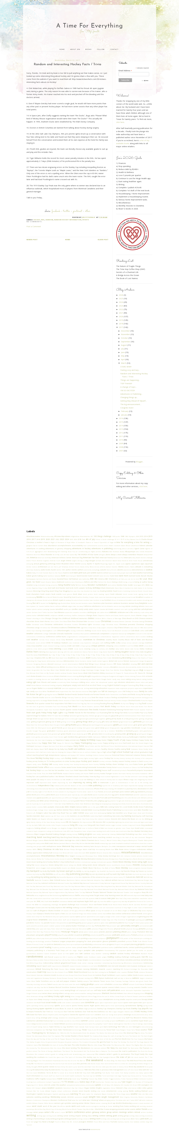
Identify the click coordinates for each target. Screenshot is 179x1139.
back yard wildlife (89, 573)
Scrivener (148, 984)
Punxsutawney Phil (111, 950)
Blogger (139, 462)
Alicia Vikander (46, 555)
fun (109, 712)
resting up (142, 966)
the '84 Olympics (49, 1033)
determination (73, 664)
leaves (34, 819)
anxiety (83, 564)
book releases (116, 594)
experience (139, 688)
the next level (121, 1048)
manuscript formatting (125, 834)
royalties (123, 975)
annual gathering (40, 564)
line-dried (125, 822)
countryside (31, 643)
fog (140, 703)
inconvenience (32, 785)
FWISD (49, 716)
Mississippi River (91, 856)
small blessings (83, 999)
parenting (72, 923)
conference (50, 637)
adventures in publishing (102, 548)
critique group (85, 646)
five (78, 703)
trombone (142, 1079)
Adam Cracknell (114, 545)
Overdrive (121, 920)
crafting (107, 643)
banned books (135, 576)
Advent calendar (145, 546)
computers (131, 634)
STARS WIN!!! (125, 367)
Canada (52, 609)
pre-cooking (144, 938)
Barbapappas (31, 579)
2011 (121, 436)
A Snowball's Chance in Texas (87, 542)
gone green (138, 725)
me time (91, 843)
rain (81, 953)
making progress (85, 834)
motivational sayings (88, 862)
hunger (109, 773)
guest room (31, 737)
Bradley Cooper (88, 597)
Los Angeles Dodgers (65, 828)
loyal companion (40, 831)
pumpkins (100, 950)
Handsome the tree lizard (36, 740)
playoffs (61, 935)
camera (40, 609)
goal (105, 725)
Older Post (103, 240)
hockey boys (48, 758)
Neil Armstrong (55, 895)
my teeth (113, 874)
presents (113, 941)
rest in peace (132, 966)
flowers (117, 703)
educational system (106, 682)
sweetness (69, 1024)
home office (43, 767)
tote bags (117, 1076)
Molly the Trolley (43, 859)
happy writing (108, 743)
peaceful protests (37, 926)
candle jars (67, 609)
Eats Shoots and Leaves (47, 682)
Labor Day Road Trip (60, 813)
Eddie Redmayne (73, 682)
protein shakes (71, 947)
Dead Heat (55, 658)
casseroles (68, 612)
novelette (82, 907)
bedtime (68, 582)
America (33, 557)
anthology (52, 564)
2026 (121, 295)
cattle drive (104, 612)
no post (131, 901)
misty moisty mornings (107, 856)
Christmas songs (33, 628)
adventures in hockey (81, 548)
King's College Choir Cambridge (44, 810)
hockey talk (47, 764)
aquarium (148, 564)
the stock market (137, 1057)
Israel (120, 789)
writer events (130, 1109)
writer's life (49, 1112)
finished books (134, 700)
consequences (83, 637)
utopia (44, 1088)
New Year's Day (121, 898)
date (142, 652)
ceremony (67, 615)
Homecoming (82, 767)
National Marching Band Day (105, 886)
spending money (37, 1005)
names (115, 877)
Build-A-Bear (65, 603)
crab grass (95, 643)
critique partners (98, 646)
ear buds (51, 679)
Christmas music (112, 624)
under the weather (58, 1085)
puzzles (149, 950)
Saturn (50, 984)
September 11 (147, 990)
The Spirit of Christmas (74, 1057)
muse (73, 868)
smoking (116, 999)
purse (129, 950)
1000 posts (116, 536)
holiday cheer (111, 764)
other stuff (62, 920)
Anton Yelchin (75, 564)
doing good (148, 670)
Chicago (48, 618)
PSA (89, 947)
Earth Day (63, 679)
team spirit (99, 1027)
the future (148, 1039)
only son (56, 917)
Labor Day (48, 813)
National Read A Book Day (127, 889)
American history (106, 558)
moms (56, 859)
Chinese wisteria (145, 618)
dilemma (56, 667)
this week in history (117, 1067)
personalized (144, 926)
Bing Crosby (42, 588)
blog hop (58, 591)
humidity (96, 773)
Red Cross (112, 960)
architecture (42, 567)
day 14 (75, 655)
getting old (143, 719)
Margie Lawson (38, 840)
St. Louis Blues (78, 1009)
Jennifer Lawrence (140, 795)
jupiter (149, 801)
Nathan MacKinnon (68, 880)
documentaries (74, 670)
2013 (121, 429)
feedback (107, 697)
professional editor (99, 944)
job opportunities (55, 798)
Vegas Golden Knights (93, 1088)
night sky (96, 901)
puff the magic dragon (74, 950)
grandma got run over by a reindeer (101, 731)
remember (98, 963)
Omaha (47, 914)
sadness (135, 978)
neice (36, 895)
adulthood (135, 545)
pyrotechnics (31, 953)
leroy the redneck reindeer (100, 819)
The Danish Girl (134, 1036)
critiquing (109, 646)
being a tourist (128, 582)
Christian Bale (81, 621)
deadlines (72, 658)
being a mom (117, 582)
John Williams (142, 798)
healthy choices (107, 749)
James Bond (31, 795)
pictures (142, 929)
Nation (77, 880)
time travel (134, 1070)
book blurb (148, 591)
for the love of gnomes (36, 706)
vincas (47, 1091)
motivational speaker (104, 862)
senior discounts (127, 990)
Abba (45, 545)
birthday (89, 588)
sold (63, 1002)
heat (128, 749)
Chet (42, 618)
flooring (110, 703)
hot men (45, 770)
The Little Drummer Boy (81, 1045)
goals (116, 724)
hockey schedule (105, 761)
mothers (78, 862)
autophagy (96, 570)
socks (59, 1003)
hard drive (118, 743)
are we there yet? (54, 567)
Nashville (30, 880)
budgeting (53, 603)
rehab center (82, 963)
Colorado (52, 634)
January (124, 415)
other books (53, 920)
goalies (110, 725)
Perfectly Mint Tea (102, 926)
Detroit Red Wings (86, 664)
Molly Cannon (32, 859)
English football (113, 685)
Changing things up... (129, 397)
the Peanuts (144, 1048)
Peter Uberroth (57, 929)
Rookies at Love (63, 975)
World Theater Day (79, 1109)
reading (110, 957)
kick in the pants (94, 807)
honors (120, 767)
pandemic (30, 923)
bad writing (148, 573)
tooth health (69, 1076)
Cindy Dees (92, 628)
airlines (98, 551)
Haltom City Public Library (111, 737)
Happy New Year (49, 743)
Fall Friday (127, 691)
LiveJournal (65, 825)
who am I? (127, 1100)
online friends (136, 914)
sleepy (66, 999)
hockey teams (58, 764)
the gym (100, 1042)
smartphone (108, 999)
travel (59, 1079)
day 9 (33, 658)
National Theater (92, 892)
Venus (113, 1088)
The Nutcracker (133, 1048)
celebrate (113, 612)
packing (138, 920)
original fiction (32, 920)
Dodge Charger (99, 670)
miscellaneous (130, 852)
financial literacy (110, 700)
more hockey (48, 862)
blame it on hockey (145, 588)
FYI (53, 716)
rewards (102, 969)
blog (43, 591)
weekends (78, 1097)
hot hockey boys (34, 770)
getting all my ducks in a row (117, 719)
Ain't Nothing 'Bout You (66, 551)
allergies (102, 555)
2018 (121, 323)
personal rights (115, 926)
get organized (81, 719)
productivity (87, 944)
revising (86, 969)
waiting (125, 1091)
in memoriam (103, 783)
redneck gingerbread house (65, 963)
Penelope (81, 926)
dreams (39, 676)
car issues (109, 609)
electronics (130, 682)
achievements (93, 545)
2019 (121, 320)
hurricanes (136, 773)
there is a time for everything (125, 1064)
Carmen (35, 612)
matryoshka (40, 843)
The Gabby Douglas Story (36, 1042)
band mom (123, 576)
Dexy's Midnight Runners (104, 664)
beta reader (128, 585)
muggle (43, 868)
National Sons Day (145, 889)
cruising (87, 649)
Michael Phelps (69, 849)
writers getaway (92, 1112)
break (133, 597)
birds (72, 588)
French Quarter (139, 710)
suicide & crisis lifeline (72, 1021)
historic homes (98, 755)
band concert (93, 576)
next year (30, 901)
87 (115, 539)
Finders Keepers (122, 700)
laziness (73, 816)
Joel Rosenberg (114, 798)
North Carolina (134, 904)
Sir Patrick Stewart (131, 996)
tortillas (99, 1076)
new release (73, 898)
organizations (132, 917)
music (85, 868)
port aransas (54, 938)
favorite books (38, 697)
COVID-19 (49, 643)
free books (94, 709)
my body (43, 871)
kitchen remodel (81, 810)
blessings (37, 591)
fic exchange (42, 700)
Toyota (124, 1076)
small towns (94, 999)
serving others (58, 993)
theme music (95, 1064)
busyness (143, 603)
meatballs (119, 843)
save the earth (74, 984)
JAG (132, 791)
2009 (121, 443)
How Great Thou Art (40, 773)
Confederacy (40, 637)
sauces (55, 984)
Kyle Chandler (143, 810)
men (114, 846)
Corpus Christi (55, 640)
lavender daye (38, 816)
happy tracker (97, 743)
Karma (69, 804)
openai (72, 917)
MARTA (78, 840)
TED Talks (121, 1027)
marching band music (88, 837)
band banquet (71, 576)
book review (128, 594)
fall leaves (135, 691)
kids (102, 807)
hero (75, 752)
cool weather (32, 639)
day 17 (90, 655)
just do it (30, 804)
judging (100, 801)
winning (75, 1103)
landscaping (102, 813)
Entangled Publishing (127, 685)
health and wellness (76, 749)
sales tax (52, 981)
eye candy (30, 691)
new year (111, 898)
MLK (118, 856)
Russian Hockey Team (70, 978)
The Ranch (66, 1051)
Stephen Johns (53, 1015)
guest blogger (147, 734)
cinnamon (110, 628)
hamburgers (134, 737)
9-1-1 (119, 539)
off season (65, 911)
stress (100, 1018)
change (89, 615)
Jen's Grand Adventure (124, 795)
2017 (121, 327)
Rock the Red (93, 972)
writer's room (60, 1112)
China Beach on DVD (130, 618)
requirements (56, 966)
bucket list (44, 603)
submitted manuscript (44, 1021)
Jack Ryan (115, 792)
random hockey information (67, 220)
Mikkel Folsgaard (130, 849)
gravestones (38, 734)
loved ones (139, 828)
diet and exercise (144, 664)
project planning (131, 944)
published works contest (124, 947)
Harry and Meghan (66, 746)
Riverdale (144, 969)
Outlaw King (105, 920)
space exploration (106, 1002)
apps (142, 564)
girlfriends (137, 721)
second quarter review (40, 990)
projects (141, 944)
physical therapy (132, 929)
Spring (139, 1005)
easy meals (121, 679)
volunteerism (111, 1091)
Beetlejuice (80, 582)
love (79, 828)
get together (101, 719)
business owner (87, 603)
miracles (106, 853)
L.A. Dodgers (38, 813)
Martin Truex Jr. (100, 840)
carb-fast (137, 609)
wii (140, 1100)
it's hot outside (58, 792)
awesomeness (137, 570)
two (112, 1082)
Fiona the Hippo (146, 700)
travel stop (76, 1079)
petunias (95, 929)
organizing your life (144, 917)
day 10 (55, 655)
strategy (55, 1018)
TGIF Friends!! (126, 383)
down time (87, 673)
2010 (121, 440)
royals (117, 975)
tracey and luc (136, 1076)
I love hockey (84, 777)
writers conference (75, 1112)
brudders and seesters (134, 600)
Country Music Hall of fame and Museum (135, 640)
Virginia (53, 1091)
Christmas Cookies (71, 624)
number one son (99, 907)
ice (61, 779)
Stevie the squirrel (77, 1015)
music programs (135, 868)
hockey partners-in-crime (59, 761)
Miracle (99, 853)
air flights (91, 551)
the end (111, 1039)
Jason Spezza (72, 795)
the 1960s (60, 1033)
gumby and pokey (42, 737)
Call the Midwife (107, 606)
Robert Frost (63, 972)
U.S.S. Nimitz (38, 1085)
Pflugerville (103, 929)
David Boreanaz (32, 655)
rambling (106, 953)
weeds (63, 1097)
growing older (120, 734)
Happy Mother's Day (34, 743)
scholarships (117, 984)
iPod (101, 789)
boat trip (96, 591)
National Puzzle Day (110, 889)
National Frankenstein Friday (93, 883)
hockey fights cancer (96, 758)
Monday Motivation (88, 859)
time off (127, 1070)
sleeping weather (57, 999)
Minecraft (66, 853)
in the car (133, 782)
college (45, 634)
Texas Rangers (121, 1030)
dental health (92, 661)
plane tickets (88, 932)
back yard (78, 573)
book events (57, 594)
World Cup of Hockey (54, 1109)
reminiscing (147, 963)
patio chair (105, 923)
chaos (95, 615)
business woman (127, 603)
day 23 (124, 655)
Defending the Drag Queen (36, 661)
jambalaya (148, 792)
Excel (45, 688)
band (63, 576)
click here (120, 122)
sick (45, 996)
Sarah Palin (148, 981)
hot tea (51, 770)
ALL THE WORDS (81, 555)
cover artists (40, 643)
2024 (121, 302)
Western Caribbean (145, 1097)
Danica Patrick (88, 652)
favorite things (61, 697)
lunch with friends (108, 831)
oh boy (98, 911)
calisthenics (96, 606)
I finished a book (71, 777)
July (123, 349)
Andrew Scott (55, 561)
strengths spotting (90, 1018)
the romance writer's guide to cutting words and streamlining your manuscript (65, 1054)
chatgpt (145, 615)
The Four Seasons (137, 1039)
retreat (38, 969)
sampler (86, 981)
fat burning (145, 694)
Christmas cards (38, 624)
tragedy (43, 1079)
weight (85, 1097)
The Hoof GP (131, 1042)
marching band (34, 837)
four (50, 710)
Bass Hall (68, 579)
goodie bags (119, 728)
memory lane (89, 846)
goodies (127, 728)
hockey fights (83, 758)
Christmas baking (138, 621)
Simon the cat (102, 996)
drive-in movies (48, 676)
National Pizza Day (80, 889)
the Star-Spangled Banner (106, 1057)
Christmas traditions (59, 628)
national (84, 880)
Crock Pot (129, 646)
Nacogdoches (108, 877)
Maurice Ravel (71, 843)
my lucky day (37, 874)
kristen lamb (132, 810)
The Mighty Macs (137, 1045)
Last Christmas (147, 813)
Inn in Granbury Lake (116, 785)
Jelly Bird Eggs (110, 795)
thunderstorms (55, 1070)
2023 (121, 306)
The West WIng (109, 1061)
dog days (128, 670)
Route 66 (91, 975)
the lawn (68, 1045)
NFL (35, 901)
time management (116, 1070)
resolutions (102, 966)
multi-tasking (51, 868)
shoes (142, 993)
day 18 (95, 655)
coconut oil (126, 631)
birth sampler (79, 588)
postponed (91, 938)
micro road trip (89, 849)
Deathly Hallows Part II (99, 658)
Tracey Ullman (147, 1076)
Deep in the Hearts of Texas (142, 658)
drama (32, 676)
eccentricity (61, 682)
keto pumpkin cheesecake (54, 807)
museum (79, 868)
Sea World (44, 987)
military (149, 849)
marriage (68, 840)
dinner (62, 667)
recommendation (95, 960)
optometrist (91, 917)
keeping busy (106, 804)
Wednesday (55, 1097)
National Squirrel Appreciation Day (55, 892)
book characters (33, 594)
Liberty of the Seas (43, 822)
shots (28, 996)
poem (123, 935)
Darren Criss (135, 652)
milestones (141, 849)
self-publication (113, 990)
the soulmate (39, 1057)
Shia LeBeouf (128, 993)
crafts (112, 643)
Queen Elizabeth (50, 953)
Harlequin (30, 746)
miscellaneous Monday (53, 855)
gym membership (71, 737)
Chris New (63, 621)
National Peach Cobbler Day (62, 889)
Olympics (40, 914)
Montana (105, 859)
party (79, 923)
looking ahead (40, 828)
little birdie (46, 825)
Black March (119, 588)
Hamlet (149, 737)
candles (75, 609)
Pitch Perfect (56, 932)
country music (111, 640)
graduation (51, 731)
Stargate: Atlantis (124, 1012)
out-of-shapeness (73, 920)
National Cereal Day (34, 883)
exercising (94, 688)
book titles (148, 594)
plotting (86, 935)
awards (120, 570)
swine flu (91, 1024)
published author (107, 947)
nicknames (63, 901)
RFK (122, 969)
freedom (102, 710)
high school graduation (139, 752)
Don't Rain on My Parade (45, 673)
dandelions (78, 652)
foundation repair (41, 710)
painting (149, 920)
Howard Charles (69, 773)
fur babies (42, 716)
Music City (92, 868)
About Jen (75, 49)
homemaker (101, 767)
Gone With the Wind (34, 728)
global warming (92, 725)
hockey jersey (32, 761)
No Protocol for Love (142, 901)
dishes (139, 667)
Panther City (39, 923)
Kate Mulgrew (97, 804)
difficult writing (46, 667)
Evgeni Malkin (37, 688)
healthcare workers (93, 749)
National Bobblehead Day (127, 880)
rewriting (116, 969)
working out (134, 1106)
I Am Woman (59, 777)
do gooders (36, 670)
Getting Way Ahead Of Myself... (133, 401)
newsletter (135, 898)
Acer (85, 545)
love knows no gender (112, 828)
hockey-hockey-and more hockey (86, 764)
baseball (60, 579)
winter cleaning (101, 1103)
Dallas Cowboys (146, 649)
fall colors (118, 691)
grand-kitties (82, 731)
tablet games (118, 1024)
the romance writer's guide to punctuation (112, 1054)
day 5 (142, 655)
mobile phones (136, 856)
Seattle (144, 987)
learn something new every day (111, 816)
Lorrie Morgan (51, 828)
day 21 (114, 655)
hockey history (119, 758)
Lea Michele (85, 816)
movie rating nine (56, 865)
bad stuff (129, 573)
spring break (147, 1005)
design (141, 661)
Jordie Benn (62, 801)
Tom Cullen (115, 1073)
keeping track (117, 804)
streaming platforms (75, 1018)
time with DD (144, 1070)
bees (73, 582)
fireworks (30, 703)
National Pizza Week (94, 889)
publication (96, 947)
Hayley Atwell (39, 749)
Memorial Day (68, 846)
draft (28, 676)
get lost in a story (68, 719)
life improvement (86, 822)
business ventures (112, 603)
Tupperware (56, 1082)
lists (40, 825)
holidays (121, 764)
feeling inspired (32, 700)
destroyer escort (60, 664)
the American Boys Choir (114, 1033)
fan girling (46, 694)
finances (88, 700)
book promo (88, 594)
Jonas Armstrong (51, 801)
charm (133, 615)
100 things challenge (102, 536)
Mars (74, 840)
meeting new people (34, 846)
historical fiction (118, 755)
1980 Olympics (130, 536)
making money (71, 834)
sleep (40, 999)
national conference (49, 883)
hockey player (75, 761)
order (113, 917)
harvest (146, 746)
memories (79, 846)
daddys (112, 649)
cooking (149, 637)
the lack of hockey (57, 1045)
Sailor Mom (31, 981)
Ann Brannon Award (109, 561)
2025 (121, 298)
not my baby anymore (53, 908)
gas (96, 716)
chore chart (39, 621)
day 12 (65, 655)
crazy (29, 646)
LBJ (78, 816)
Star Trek (46, 1012)
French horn (128, 710)
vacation (50, 1088)
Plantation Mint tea (144, 932)
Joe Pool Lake (102, 798)
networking (85, 895)
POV (121, 938)
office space (90, 911)
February (125, 411)
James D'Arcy (41, 795)
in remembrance (122, 782)
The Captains (56, 1036)
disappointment (90, 667)
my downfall (101, 871)
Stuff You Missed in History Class (139, 1018)
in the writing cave (145, 782)
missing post (80, 856)
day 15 (80, 655)
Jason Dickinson (61, 795)
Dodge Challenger (87, 670)
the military (148, 1045)
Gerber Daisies (49, 719)
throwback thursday (40, 1070)
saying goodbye (87, 984)
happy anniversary (72, 740)
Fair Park (72, 691)
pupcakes (122, 950)
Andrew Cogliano (43, 561)
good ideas (67, 728)
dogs (141, 670)
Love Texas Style (128, 828)
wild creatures (147, 1100)
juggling (107, 801)
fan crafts (148, 691)
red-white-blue (146, 960)
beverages (137, 585)
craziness (148, 643)
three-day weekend (136, 1067)
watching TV (75, 1094)
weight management (110, 1097)
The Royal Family (138, 1054)
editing (82, 682)
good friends (57, 728)
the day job (35, 1039)
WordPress (61, 1106)
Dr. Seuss (139, 673)
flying (131, 703)
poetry (128, 935)
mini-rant (82, 853)
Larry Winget (128, 813)
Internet (62, 789)
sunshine (134, 1021)
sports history (77, 1006)
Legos (61, 819)
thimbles (140, 1064)
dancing (42, 652)
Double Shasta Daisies (75, 673)
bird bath (51, 588)
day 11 (60, 655)
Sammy (80, 981)
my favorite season (114, 871)
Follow (101, 49)
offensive (81, 911)
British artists (48, 600)
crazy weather (36, 646)
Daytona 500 (40, 658)
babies (29, 573)
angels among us (78, 561)
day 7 (150, 655)
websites (30, 1097)
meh (44, 846)
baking (40, 576)
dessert (50, 664)
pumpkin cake (89, 950)
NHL (43, 220)
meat (113, 843)
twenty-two (100, 1082)
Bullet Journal (76, 603)
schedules (108, 984)
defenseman (51, 661)
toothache (78, 1076)
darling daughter (122, 652)
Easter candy (111, 679)
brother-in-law (99, 600)
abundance (52, 546)
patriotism (113, 923)
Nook (110, 904)
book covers (46, 594)
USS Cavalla (125, 1085)
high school (107, 752)
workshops (30, 1109)
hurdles (115, 773)
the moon (58, 1048)
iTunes (100, 792)
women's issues (138, 1103)
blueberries (88, 591)
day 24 (129, 655)
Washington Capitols (50, 1094)
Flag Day (84, 703)
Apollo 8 (98, 564)
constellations (94, 637)
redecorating (48, 963)
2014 (121, 425)
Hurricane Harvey (125, 773)
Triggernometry (114, 1079)
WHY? (137, 1100)
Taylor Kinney (54, 1027)
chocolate (30, 621)
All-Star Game (93, 555)
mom (52, 859)
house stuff (106, 770)
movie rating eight (139, 862)
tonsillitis (132, 1073)
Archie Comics (32, 567)
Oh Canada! (106, 911)
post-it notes (76, 938)
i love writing (142, 776)
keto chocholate (143, 804)
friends (71, 712)
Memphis (98, 846)
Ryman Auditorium (106, 978)
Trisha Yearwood (127, 1079)
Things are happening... (130, 380)
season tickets (114, 987)
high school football (120, 752)
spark (144, 1002)
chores (47, 621)
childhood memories (79, 618)
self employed (81, 990)
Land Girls (93, 813)
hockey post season (90, 761)
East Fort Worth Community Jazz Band (82, 679)
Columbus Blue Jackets (81, 634)
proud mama (82, 947)
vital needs (101, 1091)
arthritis (102, 567)
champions (82, 615)
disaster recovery (103, 667)
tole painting (96, 1073)
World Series (67, 1109)
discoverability (131, 667)
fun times (124, 713)
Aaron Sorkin (38, 545)
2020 (121, 316)
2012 (121, 433)
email (29, 685)
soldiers (69, 1002)
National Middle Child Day (125, 886)
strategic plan (46, 1018)
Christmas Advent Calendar (121, 621)
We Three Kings (119, 1094)
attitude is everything (143, 567)
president (121, 941)
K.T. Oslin (54, 804)
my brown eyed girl (64, 871)
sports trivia (109, 1005)
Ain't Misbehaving (50, 551)
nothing (76, 908)
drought (88, 676)
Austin (53, 570)
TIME (86, 1070)
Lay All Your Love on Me (60, 816)
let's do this (140, 819)
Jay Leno (81, 795)
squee (41, 1008)
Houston (30, 773)
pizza (81, 932)
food (144, 703)
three (126, 1067)
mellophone (51, 846)
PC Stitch (136, 923)
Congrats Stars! (126, 408)
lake (70, 813)
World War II (100, 1109)
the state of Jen (123, 1057)
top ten (92, 1076)
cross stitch (139, 646)
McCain (82, 843)
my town (121, 874)
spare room (128, 1003)
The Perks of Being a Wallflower (50, 1051)
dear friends (80, 658)
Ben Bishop (82, 585)
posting (84, 938)
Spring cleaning (33, 1009)
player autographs (37, 935)
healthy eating (120, 749)
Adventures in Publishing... (131, 394)
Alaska (122, 551)
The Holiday (122, 1042)
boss (55, 597)
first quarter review (42, 703)
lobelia (107, 825)
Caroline (50, 612)
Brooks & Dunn (77, 600)
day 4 (138, 655)
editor (88, 682)
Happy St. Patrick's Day (65, 743)
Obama (51, 911)
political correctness (144, 935)
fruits (97, 713)
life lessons (97, 822)
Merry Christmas (44, 849)
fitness (74, 703)
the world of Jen (59, 1064)
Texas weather (141, 1030)
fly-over (126, 703)
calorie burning (119, 606)
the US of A (72, 1061)
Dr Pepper (117, 673)
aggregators (39, 551)
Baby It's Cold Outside (40, 573)
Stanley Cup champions (106, 1009)
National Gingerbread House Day (116, 883)
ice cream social (77, 779)
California (87, 606)
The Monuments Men (45, 1048)
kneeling (96, 810)
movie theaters (126, 865)
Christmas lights (85, 624)
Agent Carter (139, 549)
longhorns (30, 828)
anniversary (147, 561)
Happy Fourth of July (116, 740)
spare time (137, 1003)
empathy (59, 685)
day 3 (134, 655)
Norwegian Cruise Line (36, 908)
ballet (45, 576)
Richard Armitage (130, 969)
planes (96, 932)
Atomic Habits (129, 567)
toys (128, 1076)
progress (110, 944)
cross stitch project (40, 649)
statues (45, 1015)
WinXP (110, 1103)
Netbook (71, 895)
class (131, 628)
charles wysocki (124, 615)
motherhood (69, 862)
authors (80, 570)
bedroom (60, 582)
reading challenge (121, 957)
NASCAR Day (148, 877)
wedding (37, 1097)
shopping (148, 993)
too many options (142, 1073)
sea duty (37, 987)
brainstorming (111, 597)
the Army (141, 1033)
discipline (114, 667)
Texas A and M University (97, 1030)
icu (94, 779)
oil (128, 911)
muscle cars (66, 868)
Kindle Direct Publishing (142, 807)
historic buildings (86, 755)
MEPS (35, 849)
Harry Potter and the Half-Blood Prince (99, 746)
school (125, 984)
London (125, 825)
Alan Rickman (114, 551)
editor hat (94, 682)
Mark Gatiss (59, 840)
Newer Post (32, 240)
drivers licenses (60, 676)
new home (55, 898)
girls (143, 722)
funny (145, 713)
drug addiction (96, 676)
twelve (76, 1082)
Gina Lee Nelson (111, 722)
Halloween (97, 737)
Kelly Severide (127, 804)
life (67, 822)
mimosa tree (57, 853)
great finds (47, 734)
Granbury (59, 731)
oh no (112, 911)
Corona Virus (44, 640)
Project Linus (119, 944)
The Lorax (107, 1045)
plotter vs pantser (76, 935)
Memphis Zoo (107, 846)
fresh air (149, 710)
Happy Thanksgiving (83, 743)
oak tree (30, 911)
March (124, 363)
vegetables (106, 1088)
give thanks (61, 725)
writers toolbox (146, 1112)
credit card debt (73, 646)
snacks (122, 999)
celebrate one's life (125, 612)
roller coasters (121, 972)
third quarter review (46, 1067)
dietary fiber (31, 667)
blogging (66, 591)
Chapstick (101, 615)
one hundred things (76, 914)
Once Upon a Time (57, 914)
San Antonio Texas (97, 981)
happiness (60, 740)
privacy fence (66, 944)
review (72, 969)
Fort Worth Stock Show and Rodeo (130, 706)
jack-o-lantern (125, 792)
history (143, 755)
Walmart (144, 1091)
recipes (85, 960)
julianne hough (115, 801)
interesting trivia (32, 789)
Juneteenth (143, 801)
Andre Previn (31, 561)
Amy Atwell (136, 558)
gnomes (101, 725)
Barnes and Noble (49, 579)
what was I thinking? (91, 1100)
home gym (142, 764)
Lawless (47, 816)
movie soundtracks (113, 865)
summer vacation (94, 1021)
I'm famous (56, 779)
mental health (146, 846)
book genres (67, 594)
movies (136, 864)
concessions (31, 637)
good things (109, 728)
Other (87, 211)
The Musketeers (83, 1048)
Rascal (50, 957)
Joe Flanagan (73, 798)
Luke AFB (66, 831)
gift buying (97, 722)
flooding (103, 703)
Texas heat (110, 1030)
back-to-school (102, 573)
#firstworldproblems (62, 536)
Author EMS (61, 570)
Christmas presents (127, 624)
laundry (29, 816)
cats (98, 612)
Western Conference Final (61, 1100)
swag (33, 1024)
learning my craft (138, 816)
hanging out (50, 740)
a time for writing (141, 542)
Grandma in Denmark (124, 731)
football (149, 703)
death (88, 658)
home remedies (55, 767)
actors (106, 545)
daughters (148, 652)
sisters (149, 996)
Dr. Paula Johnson (128, 673)
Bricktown (38, 600)
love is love (99, 828)
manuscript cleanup (108, 834)
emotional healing (48, 685)
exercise (57, 688)
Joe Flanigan (83, 798)
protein (62, 947)
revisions (94, 969)
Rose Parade (83, 975)
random (49, 220)
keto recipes (70, 807)
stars (132, 1012)
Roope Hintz (73, 975)
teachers (70, 1027)
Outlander (96, 920)
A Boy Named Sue (132, 539)
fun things (116, 713)
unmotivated (90, 1085)
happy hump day (145, 740)
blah (135, 588)
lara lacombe (117, 813)
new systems (90, 898)
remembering (107, 963)
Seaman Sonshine (77, 987)
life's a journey (109, 822)
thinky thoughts (32, 1067)
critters (116, 646)
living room (83, 825)
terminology (76, 1030)
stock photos (118, 1015)
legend (56, 819)
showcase (34, 996)
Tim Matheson (78, 1070)
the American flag (130, 1033)
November (125, 334)
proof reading (45, 947)
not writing (67, 907)
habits (90, 737)
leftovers (50, 819)
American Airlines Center (61, 558)
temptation (38, 1030)
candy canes (88, 609)
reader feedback (89, 957)
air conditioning (82, 551)
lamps (87, 813)
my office (62, 874)
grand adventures (70, 731)
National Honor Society (137, 883)
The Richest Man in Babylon (97, 1051)
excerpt (51, 688)
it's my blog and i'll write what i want (77, 792)
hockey (37, 220)
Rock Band (83, 972)
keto (134, 804)
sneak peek (137, 999)
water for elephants (93, 1094)
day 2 (105, 655)
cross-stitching (55, 649)
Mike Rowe (119, 849)
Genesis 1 (148, 716)
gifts (103, 722)
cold (146, 631)
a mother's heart (42, 542)
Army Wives (89, 567)
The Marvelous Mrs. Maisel (121, 1045)
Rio (139, 969)
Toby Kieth (87, 1073)
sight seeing (65, 996)
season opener (101, 987)
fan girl (39, 694)
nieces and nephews (76, 901)
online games (147, 914)
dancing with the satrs (66, 652)
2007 (121, 451)
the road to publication (128, 1051)
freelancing (111, 710)
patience (97, 923)
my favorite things (128, 871)
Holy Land (129, 764)
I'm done (47, 779)
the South (49, 1057)
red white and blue (132, 960)
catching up (91, 612)
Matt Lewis (49, 843)
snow (150, 999)
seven (72, 993)
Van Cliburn (79, 1088)
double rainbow (60, 673)
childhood (66, 618)
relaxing (90, 963)
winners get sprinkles (63, 1103)
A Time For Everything (89, 26)
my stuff (106, 874)
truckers (149, 1079)
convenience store (133, 637)
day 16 (85, 655)
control (122, 637)
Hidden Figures (96, 752)
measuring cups (105, 843)
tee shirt (129, 1027)
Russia (59, 978)
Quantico (40, 953)
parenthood (64, 923)
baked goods (32, 576)
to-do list (78, 1073)
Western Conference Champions (38, 1100)
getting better (134, 719)
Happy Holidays (132, 740)
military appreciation (35, 853)
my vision (143, 874)
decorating (126, 658)
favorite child (50, 697)
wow (107, 1109)
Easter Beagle (102, 679)
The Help (113, 1042)
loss (75, 828)
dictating (134, 664)
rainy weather (96, 953)
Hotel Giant (69, 770)
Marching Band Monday (70, 837)
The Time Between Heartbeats (50, 1061)
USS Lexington (143, 1085)
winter (81, 1103)
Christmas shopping (144, 624)
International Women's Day (49, 789)
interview (80, 789)
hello (49, 752)
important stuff (33, 783)
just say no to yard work (42, 804)
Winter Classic (90, 1103)
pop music (45, 938)
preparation (71, 941)
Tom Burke (106, 1073)
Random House (146, 953)
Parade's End (54, 923)
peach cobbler (49, 926)
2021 (121, 313)
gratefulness (148, 731)
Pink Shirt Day (38, 932)
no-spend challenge (67, 905)
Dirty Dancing (78, 667)
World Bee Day (40, 1109)
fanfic (108, 694)
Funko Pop (139, 713)
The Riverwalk (113, 1051)
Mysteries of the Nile (74, 877)
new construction (35, 898)
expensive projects (127, 688)
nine (101, 901)
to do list (53, 1073)
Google (143, 728)
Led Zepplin (42, 819)
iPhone (97, 789)
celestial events (43, 615)
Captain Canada (99, 609)
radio (77, 953)
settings (67, 993)
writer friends (142, 1109)
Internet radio (71, 789)
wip (114, 1103)
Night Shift (89, 901)
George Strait (32, 719)
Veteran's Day (121, 1088)
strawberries (63, 1018)
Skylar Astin (33, 999)
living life (74, 825)
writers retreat (134, 1112)
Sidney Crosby (53, 996)
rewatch (109, 969)
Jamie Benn (50, 795)
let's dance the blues (126, 819)
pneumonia (94, 935)
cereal (60, 615)
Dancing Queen (51, 652)
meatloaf (126, 843)
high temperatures (52, 755)
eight (115, 682)
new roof (81, 898)
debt (109, 658)
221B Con (81, 539)
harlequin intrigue (41, 746)
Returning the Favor (50, 969)
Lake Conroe (78, 813)
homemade (91, 767)
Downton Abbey (98, 673)
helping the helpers (65, 752)
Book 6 (141, 591)
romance (142, 972)
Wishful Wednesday (124, 1103)
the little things (96, 1045)
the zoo (87, 1064)
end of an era (87, 685)
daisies (127, 649)
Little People (56, 825)
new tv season (101, 898)
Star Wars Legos (111, 1012)
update (98, 1085)
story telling (35, 1018)
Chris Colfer (54, 621)
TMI (47, 1073)
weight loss (94, 1096)
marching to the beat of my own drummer (129, 837)
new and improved (134, 895)
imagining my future (145, 779)
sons (83, 1003)
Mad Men (131, 831)
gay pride (115, 716)
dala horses (134, 649)
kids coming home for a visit (116, 807)
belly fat (74, 585)
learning (128, 816)
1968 (122, 536)
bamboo (51, 576)
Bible (148, 585)
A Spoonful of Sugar (106, 542)
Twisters (108, 1082)
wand (150, 1091)
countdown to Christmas (94, 639)
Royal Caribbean (108, 975)
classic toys (31, 631)
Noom (115, 904)
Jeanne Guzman (98, 795)
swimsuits (84, 1024)
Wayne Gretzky (107, 1094)
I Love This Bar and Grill (128, 776)
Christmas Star (45, 628)
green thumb (66, 734)
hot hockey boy (146, 767)
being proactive (52, 585)
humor (103, 773)
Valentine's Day (68, 1088)
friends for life (80, 713)
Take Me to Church (130, 1024)
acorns (100, 545)
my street (99, 874)
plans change (132, 932)
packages (132, 920)
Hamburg (125, 737)
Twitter (66, 211)
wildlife (29, 1103)
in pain (112, 782)
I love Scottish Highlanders (109, 776)
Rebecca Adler (38, 960)
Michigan (79, 849)
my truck (136, 874)
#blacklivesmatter (33, 536)
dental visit (113, 661)
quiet (72, 954)
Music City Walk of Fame (106, 868)
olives (144, 911)
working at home (105, 1106)
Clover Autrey (102, 631)
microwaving (100, 849)
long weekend (146, 825)
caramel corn (119, 609)
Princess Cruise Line (39, 944)
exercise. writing (83, 688)
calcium (64, 606)
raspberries (58, 957)
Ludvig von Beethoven (54, 831)
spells (29, 1005)
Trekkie (105, 1079)
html (91, 773)
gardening (80, 716)
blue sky (80, 591)
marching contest (105, 837)
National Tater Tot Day (76, 892)
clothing (87, 631)
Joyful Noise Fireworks (84, 801)
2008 (121, 447)
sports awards (66, 1005)
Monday (76, 859)
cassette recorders (80, 612)
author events (71, 570)
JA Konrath (108, 792)
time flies (92, 1070)
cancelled (59, 609)
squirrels (48, 1008)
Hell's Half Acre (41, 752)
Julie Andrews (126, 801)
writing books (52, 1116)
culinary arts (103, 649)
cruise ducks (78, 649)
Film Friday (80, 700)
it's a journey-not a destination (134, 789)
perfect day (90, 926)
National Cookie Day (65, 883)
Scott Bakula (139, 984)
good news (91, 728)
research (65, 966)
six (27, 999)
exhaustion (102, 688)
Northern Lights (146, 904)
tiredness (42, 1073)
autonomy (88, 570)
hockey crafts (60, 758)
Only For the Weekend (44, 917)
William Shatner (38, 1103)
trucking (29, 1082)
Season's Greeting (126, 987)
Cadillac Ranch (49, 606)
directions (69, 667)
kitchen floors (68, 810)
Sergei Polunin (32, 993)
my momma (47, 874)
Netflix (77, 895)
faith (99, 691)
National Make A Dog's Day (84, 886)
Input (126, 785)
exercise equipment (69, 688)
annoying (30, 564)
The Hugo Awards (143, 1042)
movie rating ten (99, 865)
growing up (131, 734)
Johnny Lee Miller (37, 801)
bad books (113, 573)
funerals (131, 713)
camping (46, 609)
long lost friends (134, 825)
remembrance (137, 963)
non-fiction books (101, 905)
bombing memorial (130, 591)
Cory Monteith (67, 640)
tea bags (63, 1027)
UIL (49, 1085)
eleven (137, 682)
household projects (135, 770)
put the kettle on (139, 950)
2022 (121, 309)
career (29, 612)
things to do (148, 1064)
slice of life (73, 999)
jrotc (95, 801)
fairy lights (93, 691)
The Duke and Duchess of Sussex (84, 1039)
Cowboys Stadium (61, 643)
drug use (105, 676)
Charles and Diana (111, 615)
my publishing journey (77, 874)
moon (29, 862)
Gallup (66, 716)
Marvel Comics (112, 840)
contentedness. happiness (109, 637)
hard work (127, 743)
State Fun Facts (36, 1015)
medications (134, 843)
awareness (127, 570)
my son (92, 874)
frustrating (104, 713)
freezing (119, 710)
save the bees (63, 984)
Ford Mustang (62, 706)
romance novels (50, 975)
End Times (97, 685)
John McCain (132, 798)
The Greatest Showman (87, 1042)
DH (115, 664)
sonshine (89, 1002)
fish (66, 703)
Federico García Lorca (83, 697)
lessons (114, 819)
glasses (79, 725)
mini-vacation (91, 853)
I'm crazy (40, 780)
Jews (34, 798)
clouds (93, 631)
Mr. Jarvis (36, 868)
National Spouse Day (34, 892)
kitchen (60, 810)
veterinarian (132, 1088)
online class (111, 914)
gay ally (108, 716)
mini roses (74, 853)
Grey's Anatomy (77, 734)
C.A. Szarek (40, 606)
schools (132, 984)
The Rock (141, 1051)
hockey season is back (134, 761)
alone (108, 555)
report (39, 966)
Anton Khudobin (62, 564)
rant (45, 957)
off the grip (73, 911)
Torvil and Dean (108, 1076)
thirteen (58, 1067)
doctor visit (64, 670)
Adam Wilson (126, 545)
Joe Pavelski (92, 798)
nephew (64, 895)
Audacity (37, 570)
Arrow (97, 567)
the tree (64, 1061)
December (125, 331)
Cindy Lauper (101, 628)
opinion (83, 917)
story (146, 1015)
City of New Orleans (122, 628)
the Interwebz (44, 1045)
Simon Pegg (92, 996)
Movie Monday (124, 862)
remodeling (31, 966)
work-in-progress (92, 1106)
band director (105, 576)
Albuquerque (130, 552)
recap (79, 960)
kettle (85, 807)
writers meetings (119, 1112)
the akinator (91, 1033)
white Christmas (117, 1100)
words (68, 1106)
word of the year (50, 1106)
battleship (86, 579)
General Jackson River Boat (135, 716)
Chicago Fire (56, 618)
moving (143, 865)
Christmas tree (73, 627)
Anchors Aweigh (146, 558)
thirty (63, 1067)
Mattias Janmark (59, 843)
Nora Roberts (123, 904)
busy (137, 603)
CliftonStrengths (63, 631)
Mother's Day (58, 862)
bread (128, 597)
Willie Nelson (49, 1103)
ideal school (100, 779)
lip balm (35, 825)
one (66, 914)
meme (59, 846)
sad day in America (124, 978)
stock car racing (107, 1015)
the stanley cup (89, 1057)
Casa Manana (59, 612)
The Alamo (100, 1033)
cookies (143, 637)
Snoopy (144, 999)
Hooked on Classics (130, 767)
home (135, 764)
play (28, 935)
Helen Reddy (143, 749)
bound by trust (70, 597)
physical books (120, 929)
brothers (108, 600)
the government (51, 1042)
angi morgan (90, 561)
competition (105, 634)
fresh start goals (34, 712)
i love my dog (94, 777)
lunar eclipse (87, 831)
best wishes (112, 585)
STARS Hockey (140, 1011)
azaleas (149, 570)
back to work (68, 573)
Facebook (56, 211)
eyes (36, 691)
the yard (80, 1064)
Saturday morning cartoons (37, 984)
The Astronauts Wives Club (41, 1036)
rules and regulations (34, 978)
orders (118, 917)
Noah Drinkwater (82, 904)
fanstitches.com (116, 694)
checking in (36, 618)
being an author (141, 582)
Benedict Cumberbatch (97, 585)
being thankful (64, 585)
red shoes (121, 960)
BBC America (100, 579)
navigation (137, 892)
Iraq (105, 789)
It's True (94, 792)
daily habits (120, 649)
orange (107, 917)
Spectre (149, 1002)
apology (105, 564)
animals (98, 561)
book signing (138, 594)
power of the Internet (132, 938)
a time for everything (123, 542)
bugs (59, 603)
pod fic (101, 935)
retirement (30, 969)
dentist (120, 661)
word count (37, 1106)
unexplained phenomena (76, 1085)
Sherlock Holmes (116, 993)
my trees (128, 874)
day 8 (28, 658)
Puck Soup (60, 950)
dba (47, 658)
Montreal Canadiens (145, 859)
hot (139, 767)
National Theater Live (108, 892)
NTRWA (90, 908)
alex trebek (140, 551)
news (129, 898)
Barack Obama (146, 576)
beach (43, 582)
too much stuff (46, 1076)
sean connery (90, 987)
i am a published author (44, 777)
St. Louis (68, 1009)
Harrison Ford (54, 746)
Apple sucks (120, 564)
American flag (77, 558)
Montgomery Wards (130, 859)
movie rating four (41, 865)
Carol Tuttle (42, 612)
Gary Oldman (90, 716)
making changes (59, 834)
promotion (35, 947)
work (74, 1106)
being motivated (39, 585)
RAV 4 (65, 957)
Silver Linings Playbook (79, 996)
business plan (99, 603)
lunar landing (97, 831)
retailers (149, 966)
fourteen (56, 710)
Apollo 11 (90, 564)
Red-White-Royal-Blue (34, 963)
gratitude (30, 734)
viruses (75, 1091)
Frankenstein (83, 710)
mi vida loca (58, 849)
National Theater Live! (125, 892)
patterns (121, 923)
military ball (47, 853)
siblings (41, 996)
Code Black (135, 631)
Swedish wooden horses (45, 1024)
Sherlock (105, 993)
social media (51, 1002)
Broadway (67, 600)
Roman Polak (133, 972)
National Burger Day (145, 880)
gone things (147, 725)
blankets (30, 591)
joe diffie (65, 798)
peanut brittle (60, 926)
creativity (63, 646)
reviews (79, 969)
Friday (43, 712)
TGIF (150, 1029)
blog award (50, 591)
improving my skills (65, 782)
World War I (90, 1109)
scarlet (96, 984)
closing (72, 631)
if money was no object (114, 779)
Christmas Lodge (99, 624)
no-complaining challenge (48, 904)
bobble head (112, 591)
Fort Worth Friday (108, 706)
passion (84, 923)
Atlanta (121, 567)
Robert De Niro (52, 972)
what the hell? (77, 1100)
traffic (37, 1079)
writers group (106, 1112)
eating (128, 679)
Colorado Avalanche (64, 634)
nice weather (54, 901)
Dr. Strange (148, 673)
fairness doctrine (82, 691)
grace (44, 731)
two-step (117, 1082)
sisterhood (143, 996)
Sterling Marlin (64, 1015)
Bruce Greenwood (119, 600)
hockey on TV (43, 761)
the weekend (94, 1060)
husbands (143, 773)
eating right (31, 682)
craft (101, 643)
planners (109, 932)
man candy (97, 834)
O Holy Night (126, 907)
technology (112, 1027)
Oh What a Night (121, 911)
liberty (33, 822)
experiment (147, 688)
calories (141, 606)
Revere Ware (64, 969)
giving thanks (71, 725)
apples (128, 564)
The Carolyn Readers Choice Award (75, 1036)
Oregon (123, 917)
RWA (96, 978)
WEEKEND (70, 1097)
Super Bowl (143, 1021)
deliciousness (69, 661)
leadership (94, 816)
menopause (121, 846)
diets (38, 667)
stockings (127, 1015)
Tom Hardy (124, 1073)
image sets (133, 779)
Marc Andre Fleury (145, 834)
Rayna (80, 957)
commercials (95, 634)
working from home (121, 1106)
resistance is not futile (89, 966)
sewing (89, 993)
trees (100, 1079)
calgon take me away (75, 606)
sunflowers (120, 1021)
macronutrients (121, 831)
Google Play (37, 731)
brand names (121, 597)
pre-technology (38, 941)
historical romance (133, 755)
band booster (82, 576)
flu (122, 703)
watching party (64, 1094)
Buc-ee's (36, 603)
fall (103, 691)
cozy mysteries (85, 643)
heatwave (134, 749)
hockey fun (109, 758)
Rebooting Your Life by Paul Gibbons (63, 960)
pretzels (129, 941)
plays (66, 935)
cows (70, 643)
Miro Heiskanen (115, 853)
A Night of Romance (56, 542)
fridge (66, 713)
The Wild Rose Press (135, 1061)
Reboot (47, 960)
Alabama (105, 552)
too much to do (58, 1076)
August (124, 345)
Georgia (40, 719)
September (126, 341)
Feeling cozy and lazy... (130, 370)
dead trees (63, 658)
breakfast (139, 597)
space (97, 1002)
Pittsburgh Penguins (69, 932)
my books (51, 871)
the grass (61, 1042)
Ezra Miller (43, 691)
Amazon (140, 555)
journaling (71, 801)
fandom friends (71, 694)
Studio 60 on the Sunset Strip (114, 1018)
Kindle (130, 807)
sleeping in (47, 999)
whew (101, 1100)
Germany (58, 719)
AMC (28, 558)
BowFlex (79, 597)
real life (144, 957)
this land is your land (73, 1067)
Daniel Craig (98, 652)
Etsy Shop (140, 685)
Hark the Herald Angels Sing (142, 743)
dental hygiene (102, 661)
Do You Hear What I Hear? (50, 670)
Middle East (110, 849)
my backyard (33, 871)
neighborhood (44, 895)
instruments (148, 785)
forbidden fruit (50, 706)
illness (126, 780)
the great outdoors (72, 1042)
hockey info (130, 758)
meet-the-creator (146, 843)
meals (97, 843)
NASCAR (139, 877)
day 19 (100, 655)
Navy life (145, 892)
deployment (134, 661)
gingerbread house (126, 722)
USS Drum (133, 1085)
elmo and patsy (146, 682)
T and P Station (108, 1024)
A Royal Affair (70, 542)
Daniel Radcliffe (108, 652)
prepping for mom (83, 941)
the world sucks (71, 1064)
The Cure (125, 1036)
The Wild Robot (120, 1061)
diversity (145, 667)
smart (101, 999)
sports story (100, 1006)
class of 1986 (138, 628)
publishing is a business (44, 950)
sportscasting (120, 1005)
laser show (137, 813)
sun (102, 1021)
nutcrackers (110, 907)
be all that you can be (124, 579)
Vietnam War (31, 1091)
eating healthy (147, 679)
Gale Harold (59, 716)
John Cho (124, 798)
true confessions (39, 1082)
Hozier (86, 773)
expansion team (114, 688)
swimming (77, 1024)
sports (85, 220)
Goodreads (135, 728)
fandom (61, 694)
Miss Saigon (70, 856)
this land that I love (88, 1067)
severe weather (80, 993)
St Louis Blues (58, 1009)
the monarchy (32, 1048)
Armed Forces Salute (77, 567)
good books (46, 728)
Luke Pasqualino (76, 831)
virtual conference (64, 1091)
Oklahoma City (135, 911)
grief (85, 734)
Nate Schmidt (55, 880)
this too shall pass (102, 1067)
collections (38, 634)
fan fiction (31, 694)
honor (114, 767)
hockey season (118, 761)
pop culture (37, 938)
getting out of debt (53, 722)
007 (92, 536)
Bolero (120, 591)
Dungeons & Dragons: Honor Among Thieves (125, 676)
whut (133, 1100)
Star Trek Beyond (56, 1012)
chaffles (74, 615)
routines (98, 975)
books (40, 597)
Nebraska (30, 895)
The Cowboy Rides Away (98, 1036)
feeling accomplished (119, 697)
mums (58, 868)
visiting (93, 1091)
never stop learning (107, 895)
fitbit (70, 703)
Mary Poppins (123, 840)
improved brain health (48, 782)
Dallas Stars (32, 651)
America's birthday (44, 558)
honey (109, 767)
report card (46, 966)
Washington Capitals (35, 1094)
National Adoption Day (95, 880)
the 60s (66, 1033)
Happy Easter (101, 740)
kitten (90, 810)
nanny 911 (122, 877)
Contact (114, 49)
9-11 (122, 539)
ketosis (79, 807)
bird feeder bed (62, 588)
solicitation (76, 1002)
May (123, 356)
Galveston (73, 716)
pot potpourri (101, 938)
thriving (29, 1070)
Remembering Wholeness (122, 963)
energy (104, 685)
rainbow (87, 954)
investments (89, 789)
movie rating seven (84, 865)
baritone (39, 579)
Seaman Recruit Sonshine (59, 987)
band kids (114, 576)
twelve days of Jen (87, 1082)
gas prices (101, 716)
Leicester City (69, 819)
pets (89, 929)
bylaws (32, 606)
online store (31, 917)
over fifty (113, 920)
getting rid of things (68, 722)
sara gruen (140, 981)
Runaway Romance (49, 978)
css (97, 649)
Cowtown (76, 643)
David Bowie (43, 655)
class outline (147, 628)
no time (35, 905)
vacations (59, 1088)
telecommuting (146, 1027)
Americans (128, 558)
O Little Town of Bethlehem (142, 907)
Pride (135, 941)
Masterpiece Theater (136, 840)
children (91, 618)
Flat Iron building (93, 703)
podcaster (108, 935)
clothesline (80, 631)
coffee (142, 631)
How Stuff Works (55, 773)
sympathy (98, 1024)
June (123, 352)
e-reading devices (40, 679)
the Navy (111, 1048)
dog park (135, 670)
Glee (84, 725)
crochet (122, 646)
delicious (59, 661)
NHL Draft (44, 901)
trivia (136, 1079)
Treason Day (93, 1079)
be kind (136, 579)
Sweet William (59, 1024)
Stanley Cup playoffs (140, 1008)
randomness (35, 956)
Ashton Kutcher (112, 567)
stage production (90, 1009)
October (125, 338)
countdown (78, 640)
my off (55, 874)
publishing (139, 947)
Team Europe (90, 1027)
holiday (102, 764)
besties (120, 585)
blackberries (129, 588)
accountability (77, 546)
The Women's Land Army (43, 1064)
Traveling (84, 1079)
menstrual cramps (133, 846)
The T (147, 1057)
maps (136, 834)
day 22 (119, 655)
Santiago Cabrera (128, 981)
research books (75, 966)
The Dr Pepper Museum (63, 1039)
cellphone (53, 615)
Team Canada (79, 1027)
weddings (46, 1097)
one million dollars (90, 914)
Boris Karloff (48, 597)
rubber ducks (132, 975)
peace (142, 923)
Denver (126, 661)
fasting (138, 694)
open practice (64, 917)
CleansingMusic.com (49, 631)
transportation (51, 1079)
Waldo (131, 1091)
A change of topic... (128, 387)
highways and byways (68, 755)
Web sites (148, 1094)
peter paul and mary (43, 929)
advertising (117, 548)
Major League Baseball (43, 834)
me (86, 843)
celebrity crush (138, 612)
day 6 (146, 655)
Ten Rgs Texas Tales (54, 1030)
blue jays (73, 591)
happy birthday (87, 739)
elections (121, 682)
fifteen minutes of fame (67, 700)
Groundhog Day (109, 734)
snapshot (129, 999)
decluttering (117, 658)
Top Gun (86, 1076)
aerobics (130, 548)
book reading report (102, 594)
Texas (84, 1030)
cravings (141, 643)
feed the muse (98, 697)
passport (90, 923)
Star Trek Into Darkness (73, 1012)
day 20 (109, 655)
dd (50, 658)
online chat (102, 914)
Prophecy (55, 947)
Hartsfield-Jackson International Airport (129, 746)
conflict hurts (60, 637)
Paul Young (129, 923)
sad (115, 978)
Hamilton (142, 737)
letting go (148, 819)
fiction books (53, 700)
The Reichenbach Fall (78, 1051)
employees (67, 685)
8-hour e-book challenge (105, 539)
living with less (94, 825)
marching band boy (51, 837)
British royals (58, 600)
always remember (129, 555)
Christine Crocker (94, 621)
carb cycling (128, 609)
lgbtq (28, 822)
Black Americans (107, 588)
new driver (47, 898)
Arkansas (65, 567)
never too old (121, 895)
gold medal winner (126, 725)
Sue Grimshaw (58, 1021)
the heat (106, 1042)
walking (138, 1091)
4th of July (90, 539)
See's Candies (54, 990)
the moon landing (69, 1048)
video (139, 1088)
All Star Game (69, 555)
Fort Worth (72, 706)
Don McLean (31, 673)
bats (80, 579)
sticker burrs (90, 1015)
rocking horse (103, 972)
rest (109, 966)
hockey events (71, 758)
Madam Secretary (141, 831)
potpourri (113, 938)
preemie (48, 941)
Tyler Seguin (126, 1082)
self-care (90, 990)
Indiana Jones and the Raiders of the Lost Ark (71, 785)
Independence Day (46, 785)
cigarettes (84, 628)
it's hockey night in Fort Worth (41, 792)
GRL (89, 734)
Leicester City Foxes (82, 819)
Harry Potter (78, 746)
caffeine (58, 606)
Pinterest (77, 211)
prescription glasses (100, 941)
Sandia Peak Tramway (114, 981)
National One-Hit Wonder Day (41, 889)
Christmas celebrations (54, 624)
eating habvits (136, 679)
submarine (31, 1021)
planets (102, 932)
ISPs (115, 789)
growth (139, 734)
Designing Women (40, 664)
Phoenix (110, 929)
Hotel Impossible (81, 770)
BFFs (143, 585)
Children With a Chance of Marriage (108, 618)
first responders (57, 703)
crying (93, 649)
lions (131, 822)
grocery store (97, 734)
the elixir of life (102, 1039)
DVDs (144, 676)
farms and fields (128, 694)
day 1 (50, 655)
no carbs (107, 901)
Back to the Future (56, 573)
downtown (109, 673)
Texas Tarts (131, 1030)
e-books (149, 676)
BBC (92, 579)
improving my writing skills (85, 782)
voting (120, 1091)
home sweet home (68, 767)
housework (148, 770)
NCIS (150, 892)
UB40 (46, 1085)
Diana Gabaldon (123, 664)
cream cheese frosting (51, 646)
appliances (135, 564)
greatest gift (56, 734)
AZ (144, 570)
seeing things (70, 990)
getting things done (84, 721)
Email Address (125, 71)
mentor (29, 849)
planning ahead (119, 932)
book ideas (77, 594)
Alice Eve (37, 555)
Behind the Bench (105, 582)
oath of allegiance (40, 911)
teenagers (137, 1027)
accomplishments (64, 546)
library (52, 822)
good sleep (100, 728)
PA (127, 920)
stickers (98, 1015)
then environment (107, 1064)
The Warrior (81, 1061)
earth (57, 679)
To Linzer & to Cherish (65, 1073)
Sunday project (109, 1021)
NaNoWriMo (131, 877)
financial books (98, 700)
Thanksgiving (37, 1033)
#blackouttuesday (47, 536)
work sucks (80, 1106)
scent (102, 984)
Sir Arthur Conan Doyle (115, 996)
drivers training (72, 676)
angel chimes (66, 561)
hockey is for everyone (143, 758)
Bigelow (35, 588)
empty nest (76, 685)
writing (31, 1115)
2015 (121, 422)
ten (44, 1030)
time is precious (102, 1070)
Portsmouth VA (65, 938)
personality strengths (130, 926)
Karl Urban (62, 804)
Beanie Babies (51, 582)
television (30, 1030)
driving (81, 676)
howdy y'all (79, 773)
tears (106, 1027)
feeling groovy (147, 697)
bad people (121, 573)
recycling (105, 960)
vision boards (84, 1091)
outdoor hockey (86, 920)
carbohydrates (146, 609)
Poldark (134, 935)
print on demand (53, 944)
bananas (58, 576)
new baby (145, 895)
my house (140, 871)
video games (147, 1088)
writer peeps (38, 1112)
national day (78, 883)
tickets (70, 1070)
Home (62, 49)
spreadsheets (130, 1006)
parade (47, 923)
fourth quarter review (68, 710)
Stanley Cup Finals (123, 1009)
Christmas (106, 621)
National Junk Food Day (44, 886)
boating (103, 591)
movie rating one (69, 865)
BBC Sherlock (110, 579)
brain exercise (100, 597)
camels (34, 609)
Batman (75, 579)
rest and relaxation (118, 966)
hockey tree (68, 764)
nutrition (118, 907)
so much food (39, 1003)
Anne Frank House (135, 561)
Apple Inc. (112, 564)
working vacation (146, 1106)
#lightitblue (75, 536)
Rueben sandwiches (145, 975)
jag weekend (140, 792)
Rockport (112, 972)
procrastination (76, 944)
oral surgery (100, 917)
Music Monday (121, 868)
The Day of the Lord (46, 1039)
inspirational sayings (136, 785)
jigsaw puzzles (42, 798)
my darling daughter (89, 871)
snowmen (30, 1002)
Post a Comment (34, 226)
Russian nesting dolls (86, 978)
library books (60, 822)
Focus (136, 703)
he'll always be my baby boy (56, 749)
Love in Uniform (88, 828)
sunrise (127, 1021)
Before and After (91, 582)
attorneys (30, 570)
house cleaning (94, 770)
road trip (41, 972)
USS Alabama (115, 1085)
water (84, 1094)
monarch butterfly (66, 859)
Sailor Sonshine (42, 981)
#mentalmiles (85, 536)
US (103, 1085)
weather (134, 1094)
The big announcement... (130, 404)
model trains (147, 856)
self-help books (100, 990)
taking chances (43, 1027)
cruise (70, 649)
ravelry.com (72, 957)
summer (84, 1021)
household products (119, 770)
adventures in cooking (36, 549)
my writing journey (48, 877)
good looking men (79, 728)
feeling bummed (135, 697)
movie (115, 862)
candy (80, 609)
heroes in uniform (84, 752)
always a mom (116, 555)
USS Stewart (36, 1088)
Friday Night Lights (55, 712)
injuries (105, 785)
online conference (123, 914)
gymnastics (82, 737)
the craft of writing (115, 1036)
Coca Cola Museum (114, 631)
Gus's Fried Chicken (56, 737)
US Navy (107, 1085)
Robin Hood (73, 972)
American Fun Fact (91, 557)
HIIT (77, 755)
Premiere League (59, 941)
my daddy (77, 871)
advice (124, 548)
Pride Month (142, 941)
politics (29, 938)
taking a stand (143, 1024)
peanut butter (71, 926)
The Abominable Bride (78, 1033)
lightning (118, 822)
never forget (94, 895)
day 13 (70, 655)
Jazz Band (88, 795)
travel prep (67, 1079)
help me (55, 752)
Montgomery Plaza (116, 859)
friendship (91, 713)
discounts (121, 667)
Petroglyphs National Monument (75, 929)
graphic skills (138, 731)
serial (40, 993)
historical (108, 755)
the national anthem (98, 1048)
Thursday (64, 1070)
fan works (53, 694)
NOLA (91, 904)
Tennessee (67, 1030)
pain (143, 920)
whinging (107, 1100)
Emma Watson (36, 685)
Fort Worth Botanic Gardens (89, 706)
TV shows (69, 1081)
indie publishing (95, 785)
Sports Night (89, 1006)
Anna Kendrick (123, 561)
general (122, 716)
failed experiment (61, 691)
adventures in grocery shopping (58, 549)
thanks (29, 1033)
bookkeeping (31, 597)
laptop (109, 813)
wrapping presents (117, 1109)
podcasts (116, 935)
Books (88, 49)
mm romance (126, 856)
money (99, 859)
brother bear (88, 600)
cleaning (38, 631)
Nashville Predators (42, 880)
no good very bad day (119, 901)
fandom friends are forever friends (92, 694)
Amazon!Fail (148, 555)
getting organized (38, 722)
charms (139, 615)
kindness (30, 810)
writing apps (41, 1116)
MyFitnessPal (61, 877)
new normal (63, 898)
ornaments (43, 920)
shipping (137, 993)
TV (62, 1082)
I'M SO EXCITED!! (127, 390)
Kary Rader (76, 804)
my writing (35, 877)
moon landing (36, 862)
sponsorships (49, 1005)
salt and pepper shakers (66, 981)
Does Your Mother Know (115, 670)
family (141, 691)
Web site (141, 1094)
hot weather (60, 770)
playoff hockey (51, 935)
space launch (118, 1002)
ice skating (88, 780)
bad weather (138, 573)
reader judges (101, 957)
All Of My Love (58, 555)
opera (77, 917)
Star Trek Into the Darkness (94, 1012)
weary (128, 1094)
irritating (110, 789)
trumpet (49, 1082)
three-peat (148, 1067)
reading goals (135, 957)
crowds (64, 649)
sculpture (30, 987)
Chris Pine (71, 621)
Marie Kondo (49, 840)
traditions (30, 1079)
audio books (45, 570)
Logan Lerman (116, 825)
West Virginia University (129, 1097)
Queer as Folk (63, 953)
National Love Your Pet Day (64, 886)
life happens (74, 822)
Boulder (60, 597)
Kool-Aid (124, 810)
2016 (121, 418)
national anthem (111, 880)
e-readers (30, 679)
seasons (137, 987)
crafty (118, 643)
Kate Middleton (85, 804)
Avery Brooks (112, 570)
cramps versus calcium (129, 643)
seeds (62, 990)
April (123, 359)
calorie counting (131, 606)
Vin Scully (40, 1091)
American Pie (118, 558)
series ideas (47, 993)
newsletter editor (146, 898)
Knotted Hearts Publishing (110, 810)
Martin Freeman (88, 840)
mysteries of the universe (92, 877)
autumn (103, 570)
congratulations (72, 637)
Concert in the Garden (144, 634)
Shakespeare (96, 993)
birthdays (97, 588)
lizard (102, 825)
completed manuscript (118, 634)
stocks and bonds (137, 1015)
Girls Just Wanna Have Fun (47, 725)
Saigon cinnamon (146, 978)
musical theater (146, 868)
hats (31, 749)
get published (91, 719)
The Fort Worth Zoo (122, 1039)
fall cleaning (109, 691)
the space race (59, 1057)
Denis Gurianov (81, 661)
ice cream (67, 780)
